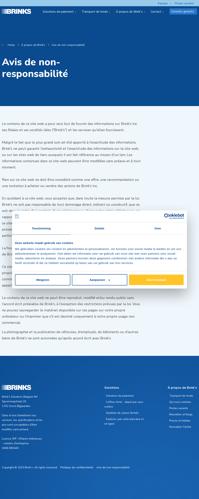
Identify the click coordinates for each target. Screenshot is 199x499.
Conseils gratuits (182, 11)
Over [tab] (157, 228)
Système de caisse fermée (122, 413)
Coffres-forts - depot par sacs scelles (123, 404)
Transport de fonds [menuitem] (95, 12)
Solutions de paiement (120, 396)
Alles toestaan (156, 279)
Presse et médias (179, 420)
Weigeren (42, 279)
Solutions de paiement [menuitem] (58, 12)
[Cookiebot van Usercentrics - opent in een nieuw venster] (167, 216)
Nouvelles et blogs (181, 414)
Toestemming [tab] (41, 228)
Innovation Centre (180, 427)
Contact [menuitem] (156, 12)
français (163, 3)
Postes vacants (184, 3)
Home (11, 45)
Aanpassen (100, 279)
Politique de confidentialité (76, 467)
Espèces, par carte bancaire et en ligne (124, 421)
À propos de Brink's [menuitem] (129, 12)
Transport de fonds (181, 396)
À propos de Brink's (33, 45)
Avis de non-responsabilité (68, 45)
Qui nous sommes (180, 402)
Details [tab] (99, 228)
